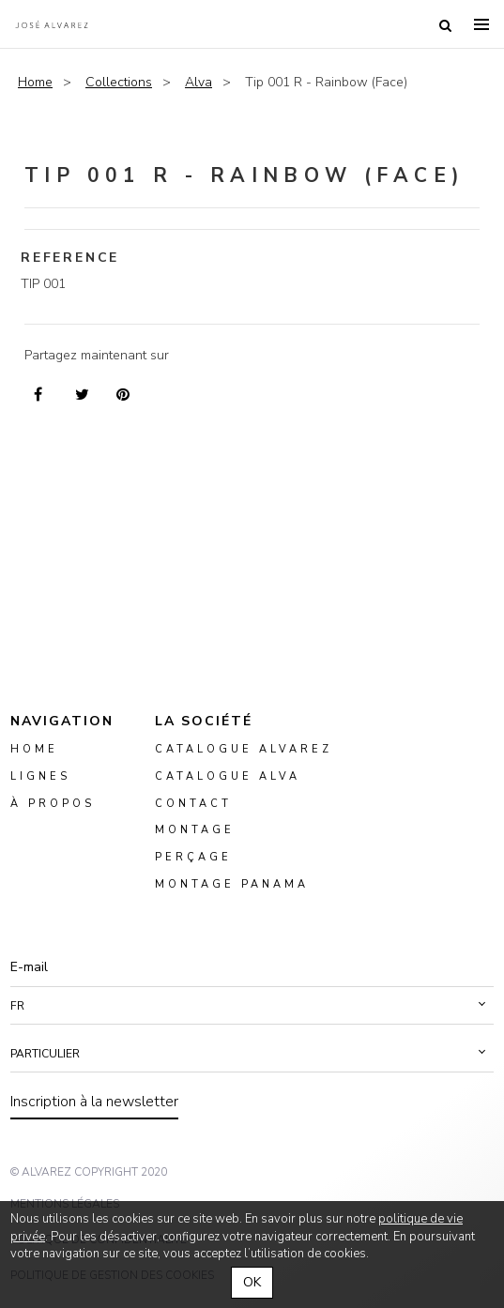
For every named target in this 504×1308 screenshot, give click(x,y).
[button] (252, 1006)
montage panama (232, 884)
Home (35, 82)
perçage (193, 858)
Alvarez (51, 24)
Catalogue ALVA (227, 776)
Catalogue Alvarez (243, 749)
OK (252, 1282)
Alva (198, 82)
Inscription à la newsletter (94, 1101)
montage (195, 831)
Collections (118, 82)
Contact (193, 804)
